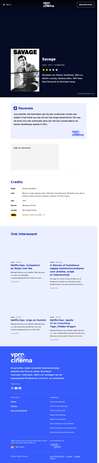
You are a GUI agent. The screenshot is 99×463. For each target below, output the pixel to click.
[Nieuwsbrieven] (85, 4)
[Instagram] (12, 388)
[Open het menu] (7, 4)
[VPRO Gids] (55, 446)
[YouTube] (16, 388)
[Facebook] (19, 388)
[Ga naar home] (48, 4)
